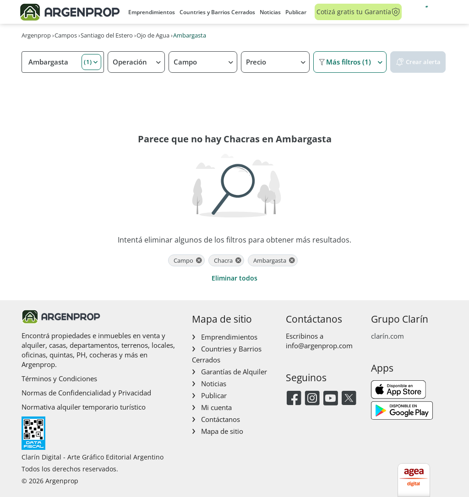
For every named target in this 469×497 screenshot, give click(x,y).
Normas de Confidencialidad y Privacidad (86, 392)
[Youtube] (330, 399)
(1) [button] (88, 62)
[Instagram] (312, 399)
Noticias (270, 12)
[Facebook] (294, 399)
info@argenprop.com (319, 345)
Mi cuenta (216, 407)
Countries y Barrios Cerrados (217, 12)
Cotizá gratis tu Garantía (358, 11)
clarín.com (387, 335)
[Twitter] (349, 399)
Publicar (295, 12)
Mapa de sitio (222, 431)
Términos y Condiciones (59, 378)
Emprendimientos (151, 12)
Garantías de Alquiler (234, 371)
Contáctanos (220, 419)
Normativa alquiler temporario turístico (84, 406)
